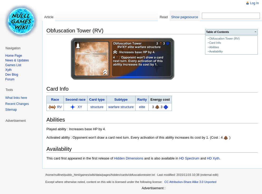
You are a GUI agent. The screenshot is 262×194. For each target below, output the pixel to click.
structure (97, 107)
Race (55, 99)
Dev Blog (11, 74)
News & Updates (17, 60)
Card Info (215, 42)
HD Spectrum (189, 158)
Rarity (142, 99)
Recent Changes (17, 104)
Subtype (121, 99)
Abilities (214, 47)
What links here (16, 98)
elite (142, 107)
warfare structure (121, 107)
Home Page (13, 55)
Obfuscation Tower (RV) (224, 38)
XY (80, 107)
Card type (97, 99)
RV (59, 107)
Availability (215, 51)
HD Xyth (213, 158)
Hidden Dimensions (128, 158)
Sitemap (11, 109)
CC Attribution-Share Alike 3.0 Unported (190, 181)
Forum (9, 79)
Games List (13, 65)
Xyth (8, 70)
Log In (254, 3)
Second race (75, 99)
